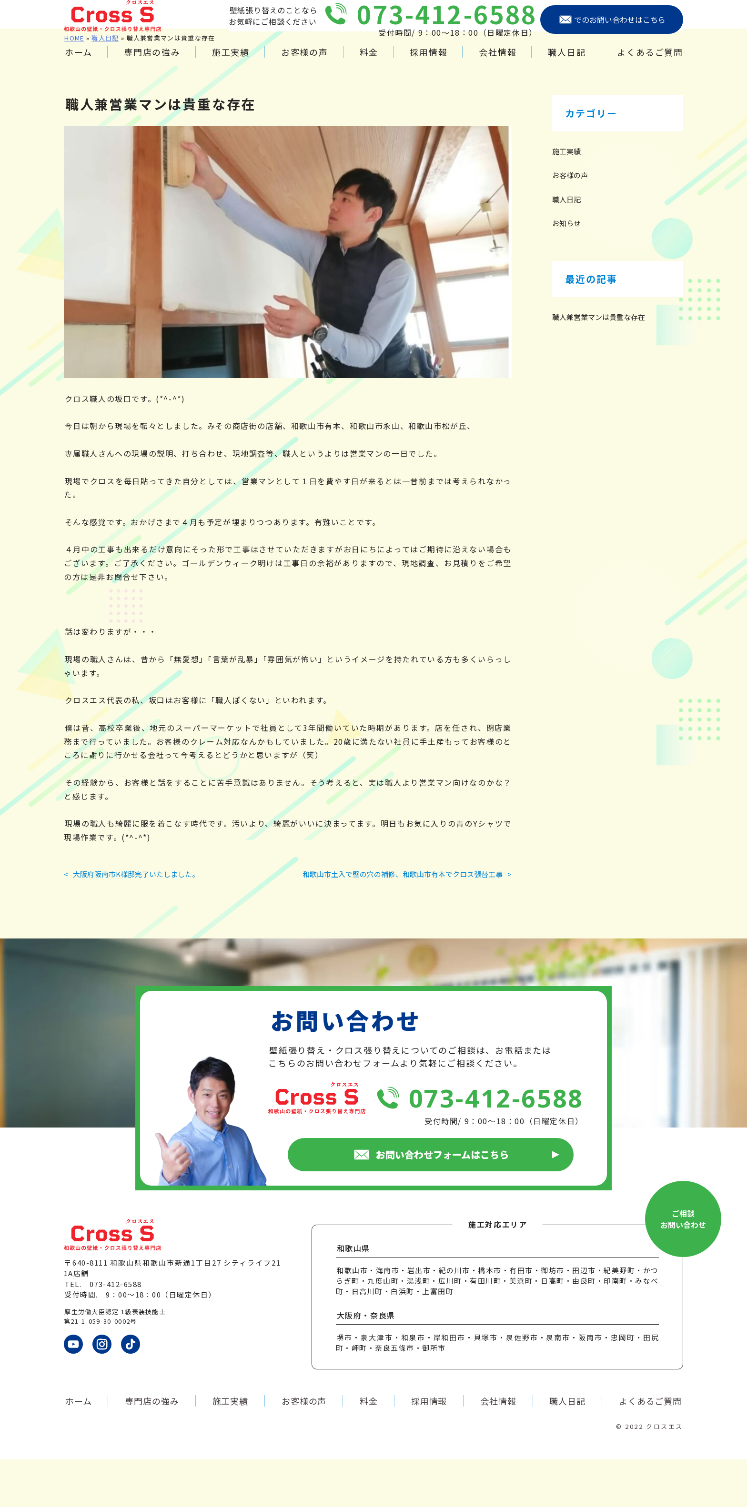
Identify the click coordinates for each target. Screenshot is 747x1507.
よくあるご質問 (650, 61)
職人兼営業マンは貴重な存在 (598, 364)
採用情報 (428, 61)
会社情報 (497, 61)
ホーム (78, 61)
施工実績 (231, 61)
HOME (74, 85)
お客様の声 (304, 61)
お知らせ (566, 271)
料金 (369, 61)
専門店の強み (152, 61)
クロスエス (664, 1473)
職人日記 (566, 61)
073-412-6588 (447, 23)
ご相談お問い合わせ (683, 1266)
